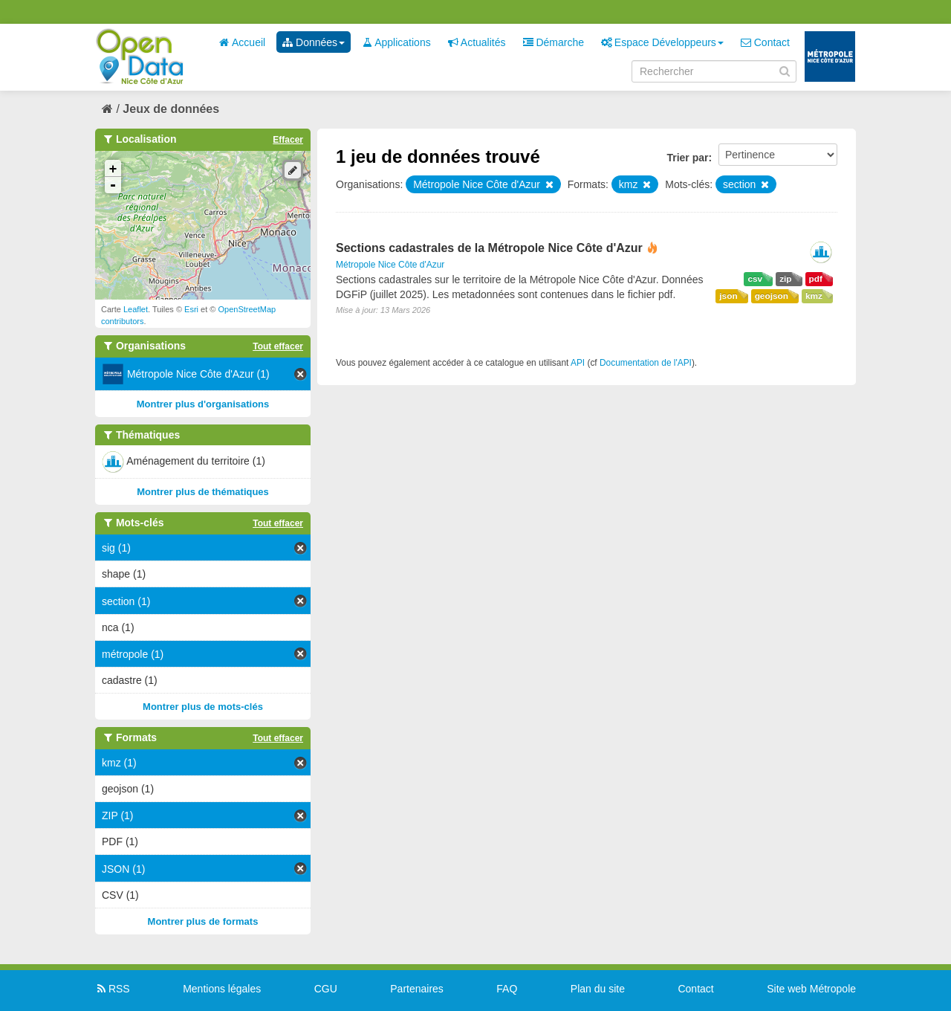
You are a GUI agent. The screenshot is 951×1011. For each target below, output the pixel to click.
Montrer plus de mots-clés (203, 706)
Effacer (288, 140)
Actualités (477, 42)
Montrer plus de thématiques (203, 491)
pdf (815, 279)
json (728, 296)
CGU (325, 989)
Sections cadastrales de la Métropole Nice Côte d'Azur (489, 248)
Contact (765, 42)
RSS (112, 989)
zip (785, 279)
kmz (813, 296)
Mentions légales (222, 989)
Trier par (687, 158)
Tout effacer (278, 346)
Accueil (242, 42)
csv (754, 279)
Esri (191, 309)
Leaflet (135, 309)
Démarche (553, 42)
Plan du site (598, 989)
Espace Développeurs (662, 42)
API (578, 363)
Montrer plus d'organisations (203, 404)
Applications (396, 42)
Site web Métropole (811, 989)
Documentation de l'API (646, 363)
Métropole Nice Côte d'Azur (390, 264)
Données (313, 42)
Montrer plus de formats (203, 921)
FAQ (506, 989)
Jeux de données (171, 109)
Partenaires (417, 989)
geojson (771, 296)
